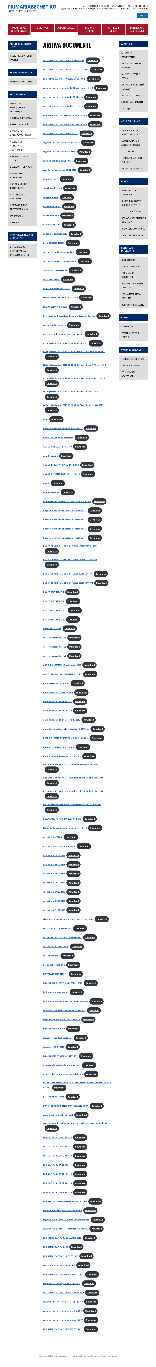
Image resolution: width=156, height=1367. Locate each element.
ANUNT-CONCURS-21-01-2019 (57, 446)
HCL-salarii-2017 (51, 955)
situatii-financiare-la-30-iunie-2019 (60, 297)
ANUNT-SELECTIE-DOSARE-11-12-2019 (61, 474)
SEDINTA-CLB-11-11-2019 (55, 270)
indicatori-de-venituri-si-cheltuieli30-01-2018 (65, 1001)
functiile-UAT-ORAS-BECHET (57, 928)
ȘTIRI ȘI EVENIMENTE (132, 101)
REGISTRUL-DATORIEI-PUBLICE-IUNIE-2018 (63, 60)
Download (93, 60)
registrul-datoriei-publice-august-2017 (62, 1320)
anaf (45, 419)
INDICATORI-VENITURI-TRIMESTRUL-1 (61, 1019)
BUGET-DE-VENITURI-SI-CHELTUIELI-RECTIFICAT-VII (68, 583)
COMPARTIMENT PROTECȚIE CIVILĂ (19, 207)
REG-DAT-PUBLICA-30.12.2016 (57, 1174)
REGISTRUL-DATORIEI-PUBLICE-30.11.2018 (63, 1274)
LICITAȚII (125, 108)
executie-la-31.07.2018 (54, 910)
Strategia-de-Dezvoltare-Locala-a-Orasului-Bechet (69, 316)
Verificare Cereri (113, 29)
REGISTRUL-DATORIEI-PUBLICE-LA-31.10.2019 (65, 115)
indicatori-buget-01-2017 (55, 992)
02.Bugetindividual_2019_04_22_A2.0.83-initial (65, 343)
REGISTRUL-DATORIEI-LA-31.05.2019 (60, 1256)
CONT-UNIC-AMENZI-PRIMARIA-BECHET (62, 674)
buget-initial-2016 (52, 628)
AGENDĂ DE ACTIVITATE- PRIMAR (20, 133)
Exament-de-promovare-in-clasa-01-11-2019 (65, 828)
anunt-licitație (50, 456)
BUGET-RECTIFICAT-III (53, 601)
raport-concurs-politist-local (58, 1115)
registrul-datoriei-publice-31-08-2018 (61, 1283)
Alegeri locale (66, 28)
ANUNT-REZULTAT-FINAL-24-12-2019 (61, 465)
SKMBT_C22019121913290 (55, 306)
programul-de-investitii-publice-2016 (61, 1065)
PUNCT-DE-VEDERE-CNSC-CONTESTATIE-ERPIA (65, 1106)
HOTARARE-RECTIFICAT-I (55, 974)
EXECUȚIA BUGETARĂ (132, 235)
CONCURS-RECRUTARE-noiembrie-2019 (62, 665)
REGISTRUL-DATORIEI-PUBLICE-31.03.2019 (63, 1292)
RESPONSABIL (128, 259)
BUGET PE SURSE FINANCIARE (130, 192)
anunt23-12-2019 (51, 492)
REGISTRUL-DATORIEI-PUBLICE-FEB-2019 (62, 1329)
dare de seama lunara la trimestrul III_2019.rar (66, 729)
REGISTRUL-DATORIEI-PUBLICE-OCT (60, 133)
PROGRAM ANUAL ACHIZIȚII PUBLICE (130, 132)
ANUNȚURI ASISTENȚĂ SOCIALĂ (132, 86)
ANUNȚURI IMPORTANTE (128, 55)
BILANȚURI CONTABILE (133, 228)
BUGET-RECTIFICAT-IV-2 (54, 610)
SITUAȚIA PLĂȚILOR (131, 211)
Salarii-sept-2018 (51, 224)
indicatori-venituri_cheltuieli (57, 1037)
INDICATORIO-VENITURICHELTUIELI (60, 1056)
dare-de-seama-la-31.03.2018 (57, 701)
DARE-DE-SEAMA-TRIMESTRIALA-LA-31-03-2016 (65, 738)
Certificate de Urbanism (18, 196)
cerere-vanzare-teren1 (54, 637)
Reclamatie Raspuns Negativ (133, 285)
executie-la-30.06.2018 (54, 873)
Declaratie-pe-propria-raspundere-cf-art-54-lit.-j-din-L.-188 (73, 791)
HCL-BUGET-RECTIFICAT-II (55, 946)
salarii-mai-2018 (51, 215)
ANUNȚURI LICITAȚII (131, 168)
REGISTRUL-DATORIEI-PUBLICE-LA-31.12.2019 (65, 124)
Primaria (105, 5)
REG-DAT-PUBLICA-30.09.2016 (57, 1165)
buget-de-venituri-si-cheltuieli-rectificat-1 (64, 510)
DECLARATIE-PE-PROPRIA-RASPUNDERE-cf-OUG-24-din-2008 (72, 804)
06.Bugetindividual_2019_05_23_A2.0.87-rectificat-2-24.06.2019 (73, 405)
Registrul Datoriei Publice (21, 57)
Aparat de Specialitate (138, 5)
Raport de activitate (16, 175)
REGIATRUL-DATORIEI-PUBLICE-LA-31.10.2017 (65, 1201)
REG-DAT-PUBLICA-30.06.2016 (57, 1146)
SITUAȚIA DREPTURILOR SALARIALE (133, 220)
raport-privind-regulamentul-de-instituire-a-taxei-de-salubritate (76, 1123)
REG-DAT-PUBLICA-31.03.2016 (57, 1183)
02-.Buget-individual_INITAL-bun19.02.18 (63, 334)
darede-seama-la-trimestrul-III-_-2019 (62, 756)
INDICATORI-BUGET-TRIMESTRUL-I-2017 (62, 983)
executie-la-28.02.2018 (54, 855)
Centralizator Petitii (130, 335)
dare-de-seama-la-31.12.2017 (57, 710)
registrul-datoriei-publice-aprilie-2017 (62, 1311)
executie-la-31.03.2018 (54, 891)
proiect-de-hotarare (53, 1096)
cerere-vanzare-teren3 (54, 656)
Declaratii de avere (21, 166)
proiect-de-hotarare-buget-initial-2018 (63, 1074)
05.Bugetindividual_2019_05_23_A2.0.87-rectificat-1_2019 (70, 391)
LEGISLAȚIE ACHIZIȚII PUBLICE (131, 160)
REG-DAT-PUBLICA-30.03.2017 (57, 1137)
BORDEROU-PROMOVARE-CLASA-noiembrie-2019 (67, 501)
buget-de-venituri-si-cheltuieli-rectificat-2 (64, 519)
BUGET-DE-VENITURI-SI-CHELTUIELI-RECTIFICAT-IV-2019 (70, 559)
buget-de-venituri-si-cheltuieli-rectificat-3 (64, 529)
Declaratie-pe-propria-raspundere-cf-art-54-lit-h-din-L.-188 (73, 777)
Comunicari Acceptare (128, 374)
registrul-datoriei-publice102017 (59, 151)
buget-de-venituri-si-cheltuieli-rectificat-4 (64, 538)
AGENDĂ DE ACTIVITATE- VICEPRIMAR (16, 145)
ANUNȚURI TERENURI (132, 95)
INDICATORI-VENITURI (54, 1028)
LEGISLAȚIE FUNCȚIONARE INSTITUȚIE (17, 107)
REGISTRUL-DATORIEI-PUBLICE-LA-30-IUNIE (64, 78)
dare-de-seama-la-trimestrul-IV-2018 (61, 719)
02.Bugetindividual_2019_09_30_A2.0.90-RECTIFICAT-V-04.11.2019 (74, 351)
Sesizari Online (89, 29)
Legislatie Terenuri (132, 358)
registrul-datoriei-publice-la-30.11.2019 (63, 106)
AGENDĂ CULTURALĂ (21, 118)
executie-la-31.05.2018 (54, 901)
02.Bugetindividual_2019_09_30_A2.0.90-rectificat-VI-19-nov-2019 (74, 365)
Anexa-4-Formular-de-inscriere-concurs (63, 428)
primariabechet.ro (32, 6)
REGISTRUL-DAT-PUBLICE (55, 1247)
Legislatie (127, 326)
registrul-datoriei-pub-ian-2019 (59, 1265)
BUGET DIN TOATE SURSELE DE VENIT (131, 203)
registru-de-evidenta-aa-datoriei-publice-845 (66, 1219)
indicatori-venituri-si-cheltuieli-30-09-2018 (64, 1010)
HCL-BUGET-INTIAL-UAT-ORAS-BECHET (62, 937)
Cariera (14, 222)
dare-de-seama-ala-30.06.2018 (58, 692)
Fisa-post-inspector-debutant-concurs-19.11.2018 (68, 919)
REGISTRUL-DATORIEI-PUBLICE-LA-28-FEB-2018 (65, 69)
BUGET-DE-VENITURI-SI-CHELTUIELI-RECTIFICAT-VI (67, 574)
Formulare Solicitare (127, 275)
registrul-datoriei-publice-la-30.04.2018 (63, 97)
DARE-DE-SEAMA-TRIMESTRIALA (58, 747)
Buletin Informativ (132, 304)
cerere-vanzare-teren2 (54, 646)
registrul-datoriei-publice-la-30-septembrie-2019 (68, 88)
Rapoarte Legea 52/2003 (19, 158)
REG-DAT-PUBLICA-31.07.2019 (57, 1192)
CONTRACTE (128, 151)
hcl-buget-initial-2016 (54, 964)
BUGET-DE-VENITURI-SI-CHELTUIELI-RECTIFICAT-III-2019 (70, 546)
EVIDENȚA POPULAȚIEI (21, 81)
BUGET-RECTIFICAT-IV (53, 619)
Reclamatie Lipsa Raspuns (131, 296)
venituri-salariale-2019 (54, 325)
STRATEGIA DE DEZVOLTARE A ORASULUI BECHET (19, 250)
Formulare (16, 215)
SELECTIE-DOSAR (51, 279)
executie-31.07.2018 (52, 837)
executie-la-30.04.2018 (54, 864)
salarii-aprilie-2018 (52, 188)
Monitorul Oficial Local (19, 29)
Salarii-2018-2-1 (50, 179)
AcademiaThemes (109, 1356)
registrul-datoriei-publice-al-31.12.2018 (63, 1301)
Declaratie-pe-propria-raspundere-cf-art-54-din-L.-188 (70, 764)
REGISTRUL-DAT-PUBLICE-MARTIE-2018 (62, 1237)
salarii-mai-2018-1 (52, 206)
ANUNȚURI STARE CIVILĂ (130, 76)
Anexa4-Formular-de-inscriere (58, 437)
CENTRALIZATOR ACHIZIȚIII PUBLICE (130, 142)
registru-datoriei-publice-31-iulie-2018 (62, 1210)
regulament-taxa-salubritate (58, 161)
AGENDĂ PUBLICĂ (19, 124)
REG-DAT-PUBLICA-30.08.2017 (57, 1156)
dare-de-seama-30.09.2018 (56, 683)
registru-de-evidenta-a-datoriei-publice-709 (65, 1228)
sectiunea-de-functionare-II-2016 (59, 261)
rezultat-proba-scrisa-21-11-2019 (59, 170)
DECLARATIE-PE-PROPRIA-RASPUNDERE (62, 819)
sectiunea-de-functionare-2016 (58, 252)
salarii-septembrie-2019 (55, 234)
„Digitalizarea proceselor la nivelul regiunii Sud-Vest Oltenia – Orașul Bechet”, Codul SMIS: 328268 (103, 8)
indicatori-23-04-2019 (53, 1047)
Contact (42, 28)
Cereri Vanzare (130, 365)
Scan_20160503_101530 (53, 243)
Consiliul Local (118, 5)
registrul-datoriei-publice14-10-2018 (61, 142)
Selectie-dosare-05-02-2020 (56, 288)
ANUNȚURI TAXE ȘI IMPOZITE (131, 65)
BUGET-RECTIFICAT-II (53, 592)
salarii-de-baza (50, 197)
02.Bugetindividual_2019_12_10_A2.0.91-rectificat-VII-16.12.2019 (74, 378)
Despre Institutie (90, 5)
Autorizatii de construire (18, 186)
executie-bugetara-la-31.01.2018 (59, 846)
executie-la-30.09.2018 (54, 882)
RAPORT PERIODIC (130, 266)
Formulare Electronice (137, 29)
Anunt (46, 483)
